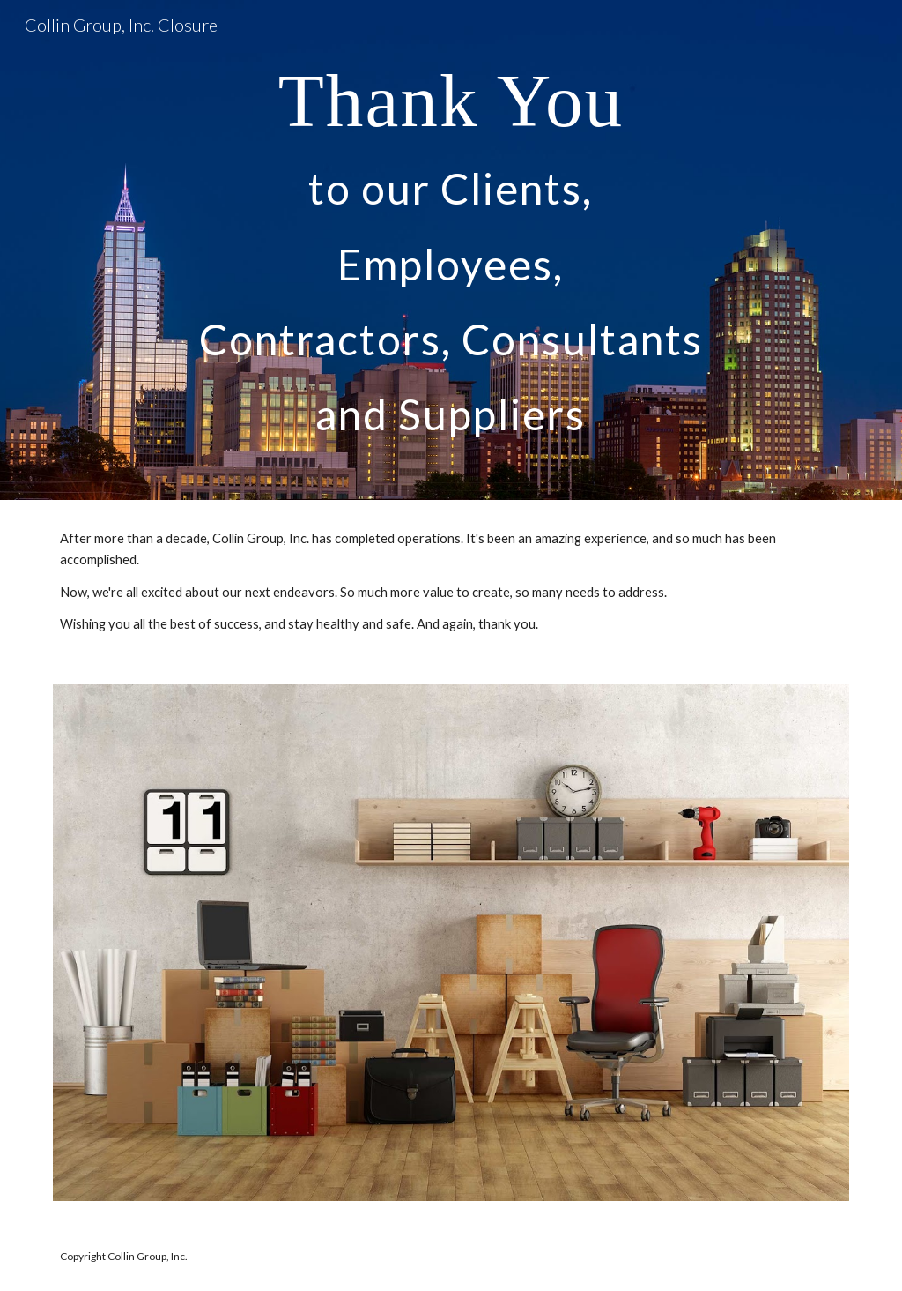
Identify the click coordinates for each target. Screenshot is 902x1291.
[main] (451, 250)
